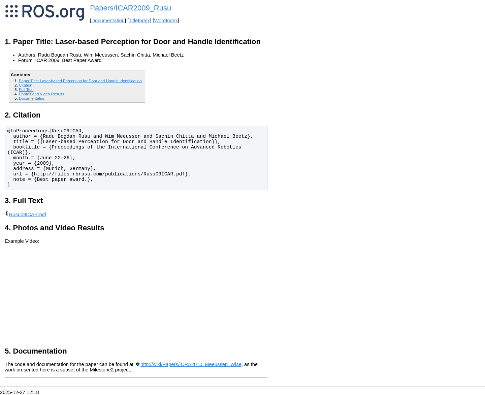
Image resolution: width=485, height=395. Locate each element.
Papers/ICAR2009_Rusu (130, 8)
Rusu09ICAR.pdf (27, 214)
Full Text (26, 89)
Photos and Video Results (41, 94)
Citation (25, 85)
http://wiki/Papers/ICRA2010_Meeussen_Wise (190, 364)
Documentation (108, 20)
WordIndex (166, 20)
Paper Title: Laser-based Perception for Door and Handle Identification (80, 80)
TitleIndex (139, 20)
